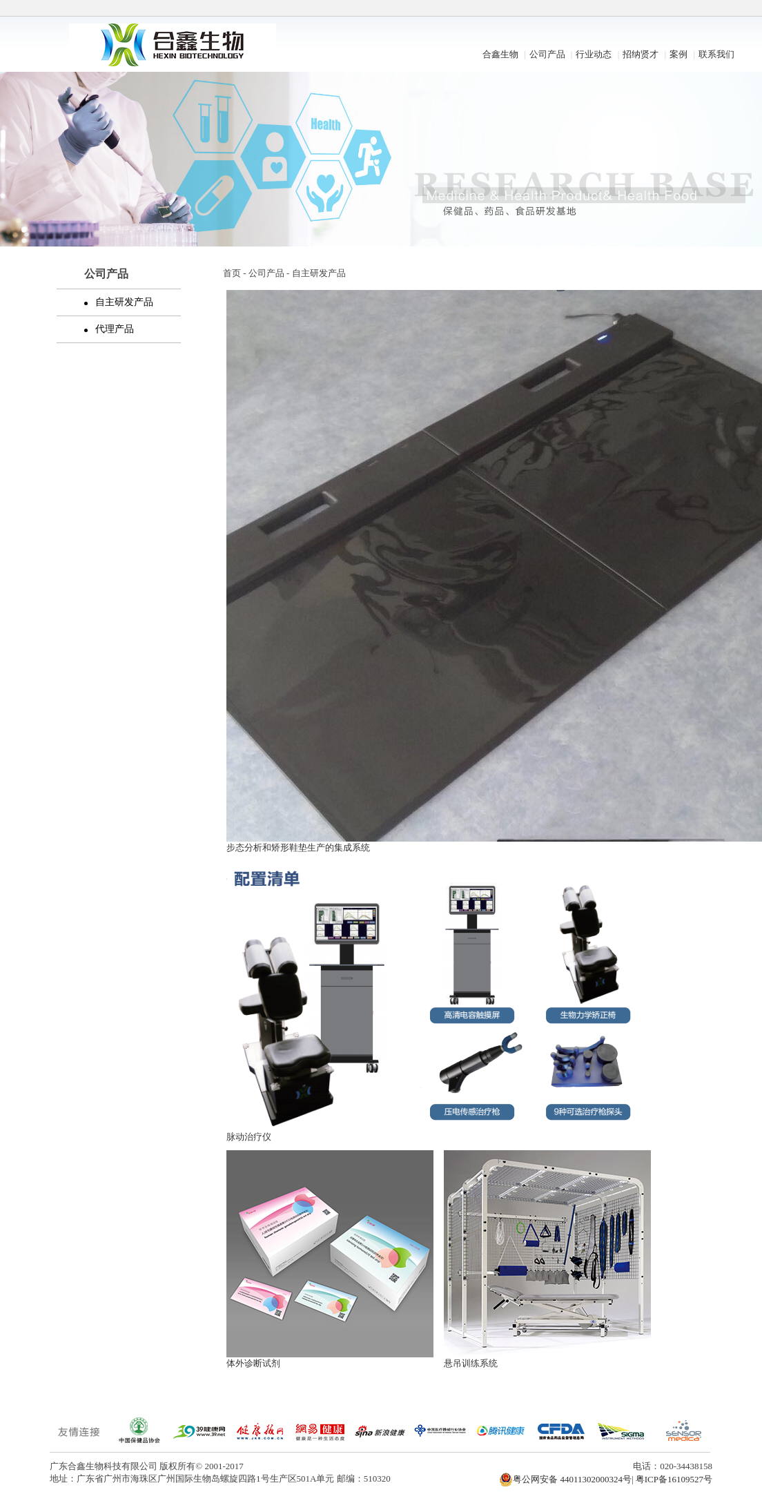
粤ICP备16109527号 (674, 1479)
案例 (678, 54)
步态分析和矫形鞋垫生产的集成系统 (298, 847)
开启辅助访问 (708, 9)
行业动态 (594, 54)
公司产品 (547, 54)
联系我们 (716, 54)
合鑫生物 (500, 54)
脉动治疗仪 (248, 1137)
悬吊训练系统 (471, 1363)
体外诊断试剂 (253, 1363)
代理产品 (111, 329)
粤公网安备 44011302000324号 (565, 1479)
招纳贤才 (640, 54)
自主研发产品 (120, 302)
